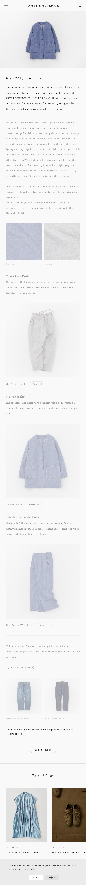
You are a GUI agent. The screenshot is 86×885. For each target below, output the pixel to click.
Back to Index (43, 749)
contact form (15, 733)
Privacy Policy (28, 869)
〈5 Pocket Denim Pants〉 (21, 667)
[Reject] (82, 863)
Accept (36, 877)
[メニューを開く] (6, 5)
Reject (52, 877)
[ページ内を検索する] (80, 5)
